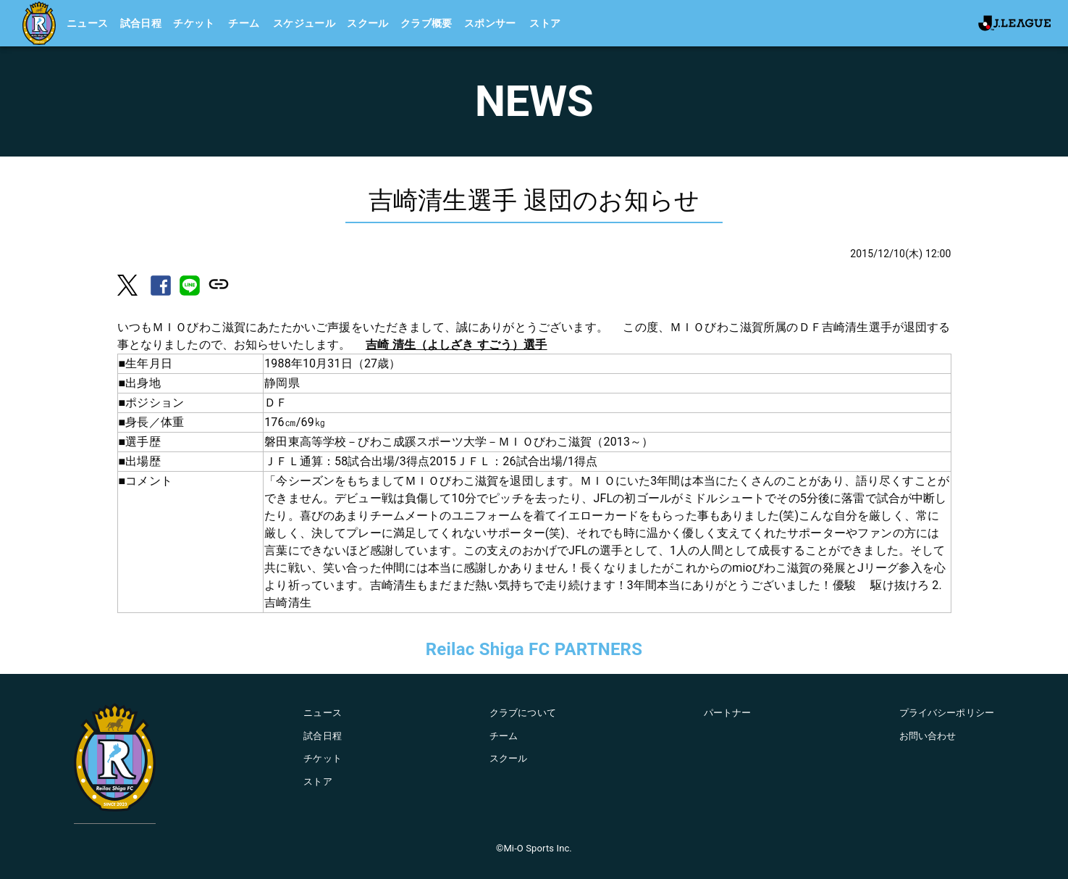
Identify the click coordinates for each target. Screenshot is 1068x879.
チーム (243, 23)
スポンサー (490, 23)
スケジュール (304, 23)
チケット (194, 23)
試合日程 (141, 23)
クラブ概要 (426, 23)
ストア (544, 23)
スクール (368, 23)
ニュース (88, 23)
